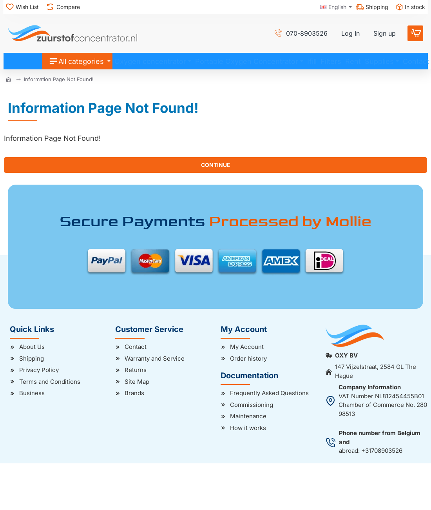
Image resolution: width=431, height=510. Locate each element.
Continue (215, 165)
